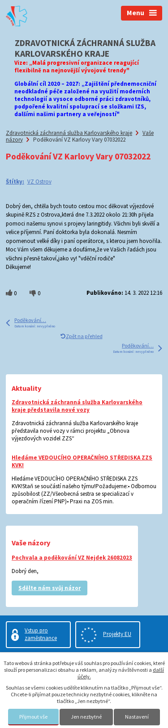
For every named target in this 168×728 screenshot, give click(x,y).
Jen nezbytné (86, 716)
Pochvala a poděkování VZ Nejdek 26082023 (72, 557)
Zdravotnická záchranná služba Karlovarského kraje (69, 133)
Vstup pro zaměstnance (41, 634)
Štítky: (15, 181)
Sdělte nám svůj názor (49, 588)
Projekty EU (117, 634)
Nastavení (137, 716)
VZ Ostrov (39, 181)
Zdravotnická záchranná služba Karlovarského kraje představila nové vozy (77, 406)
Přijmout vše (33, 716)
